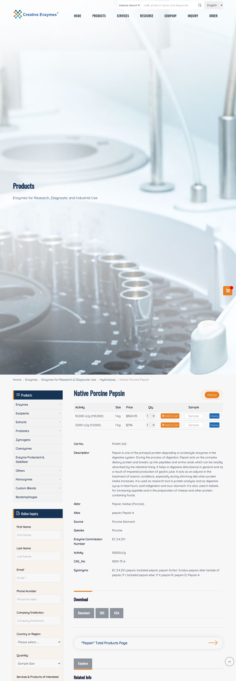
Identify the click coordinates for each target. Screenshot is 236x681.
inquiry (211, 395)
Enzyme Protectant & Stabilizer (30, 459)
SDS (102, 613)
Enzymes (31, 379)
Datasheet (84, 613)
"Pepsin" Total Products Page (104, 643)
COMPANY (170, 16)
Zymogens (23, 440)
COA (117, 613)
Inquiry (214, 416)
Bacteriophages (26, 497)
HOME (77, 16)
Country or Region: (29, 634)
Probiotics (22, 431)
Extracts (21, 422)
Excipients (22, 413)
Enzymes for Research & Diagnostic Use (68, 379)
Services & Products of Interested (37, 677)
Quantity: (22, 655)
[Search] (199, 5)
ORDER (213, 16)
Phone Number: (27, 591)
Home (17, 379)
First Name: (24, 527)
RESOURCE (146, 16)
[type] (129, 5)
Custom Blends (26, 488)
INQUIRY (193, 16)
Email (21, 569)
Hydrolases (108, 379)
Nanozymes (24, 479)
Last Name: (24, 548)
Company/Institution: (30, 612)
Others (20, 470)
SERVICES (123, 16)
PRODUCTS (99, 16)
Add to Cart (170, 416)
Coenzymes (24, 448)
